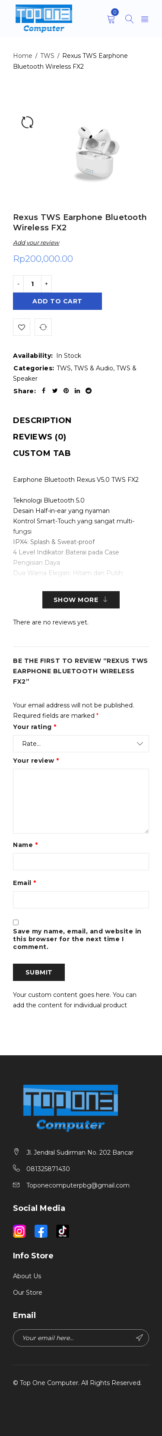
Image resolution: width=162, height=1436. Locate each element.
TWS (47, 56)
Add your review (36, 242)
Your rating (35, 727)
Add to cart (57, 301)
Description (42, 420)
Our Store (27, 1292)
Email (24, 883)
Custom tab (42, 453)
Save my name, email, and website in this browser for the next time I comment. (77, 939)
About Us (27, 1276)
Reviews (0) (40, 437)
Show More (76, 600)
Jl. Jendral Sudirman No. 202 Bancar (79, 1152)
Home (22, 56)
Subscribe (139, 1338)
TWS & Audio (93, 368)
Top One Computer (49, 1383)
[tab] (42, 420)
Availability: (33, 356)
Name (25, 845)
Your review (36, 760)
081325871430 (48, 1169)
